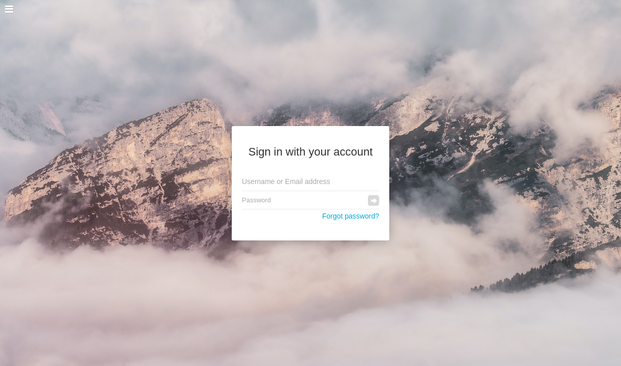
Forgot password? (350, 216)
